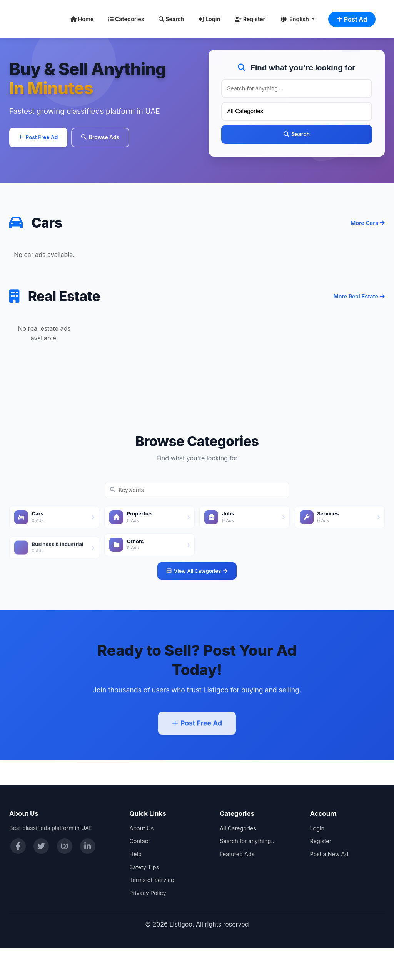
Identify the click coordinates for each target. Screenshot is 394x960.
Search (171, 19)
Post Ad (352, 19)
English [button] (295, 19)
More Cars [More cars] (368, 233)
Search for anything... (248, 853)
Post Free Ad (43, 142)
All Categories (238, 840)
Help (135, 866)
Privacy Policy (147, 905)
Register (250, 19)
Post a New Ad (329, 866)
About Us (141, 840)
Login (209, 19)
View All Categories (197, 596)
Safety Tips (144, 879)
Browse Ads (114, 142)
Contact (139, 853)
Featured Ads (237, 866)
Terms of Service (151, 891)
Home (82, 19)
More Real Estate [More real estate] (359, 321)
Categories (126, 19)
